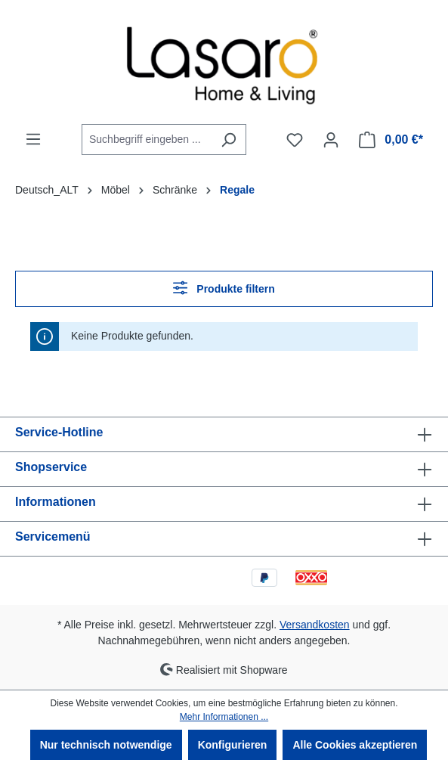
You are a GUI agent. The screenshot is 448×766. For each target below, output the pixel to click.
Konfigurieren (232, 745)
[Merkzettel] (295, 140)
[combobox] (147, 139)
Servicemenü (53, 536)
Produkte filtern (224, 288)
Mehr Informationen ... (224, 717)
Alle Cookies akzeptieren (354, 745)
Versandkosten (315, 625)
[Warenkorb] (391, 140)
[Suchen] (228, 139)
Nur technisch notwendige (106, 745)
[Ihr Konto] (331, 140)
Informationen (55, 501)
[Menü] (33, 139)
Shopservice (51, 467)
